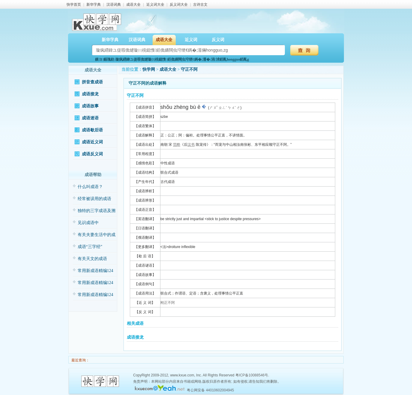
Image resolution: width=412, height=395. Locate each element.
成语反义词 (92, 154)
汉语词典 (113, 4)
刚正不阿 (167, 303)
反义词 (218, 39)
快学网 (148, 69)
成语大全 (133, 4)
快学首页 (74, 4)
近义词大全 (155, 4)
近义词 (191, 39)
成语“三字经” (90, 246)
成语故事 (90, 106)
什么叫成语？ (90, 186)
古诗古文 (200, 4)
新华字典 (93, 4)
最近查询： (79, 360)
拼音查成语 (92, 82)
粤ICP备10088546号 (251, 375)
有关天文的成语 (92, 258)
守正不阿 (189, 69)
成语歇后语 (92, 130)
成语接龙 (90, 94)
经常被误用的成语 (94, 198)
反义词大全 (179, 4)
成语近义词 (92, 142)
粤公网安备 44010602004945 (210, 390)
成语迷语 (90, 118)
